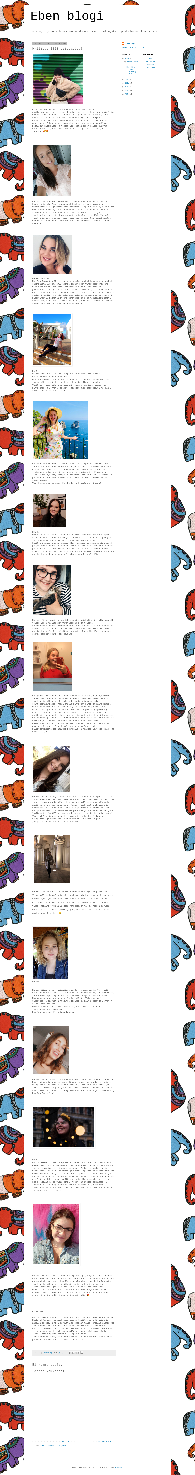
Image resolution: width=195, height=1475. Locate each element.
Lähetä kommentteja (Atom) (53, 1446)
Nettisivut (151, 62)
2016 (127, 91)
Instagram (151, 68)
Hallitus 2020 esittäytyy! (132, 70)
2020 (127, 59)
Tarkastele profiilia (133, 48)
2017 (127, 87)
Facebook (150, 65)
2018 (127, 83)
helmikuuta (132, 62)
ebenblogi (130, 44)
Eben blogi (67, 16)
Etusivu (65, 1441)
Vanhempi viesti (106, 1441)
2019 (127, 79)
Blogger (119, 1468)
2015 (127, 94)
